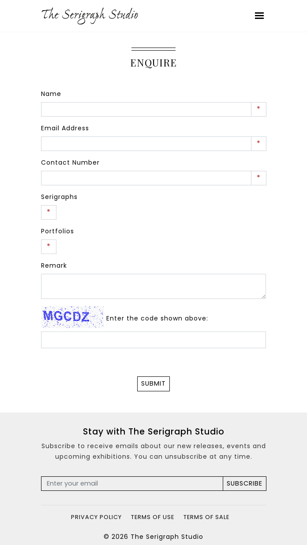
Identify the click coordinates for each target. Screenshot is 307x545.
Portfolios (57, 231)
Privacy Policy (96, 517)
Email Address (65, 128)
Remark (54, 265)
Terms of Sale (206, 517)
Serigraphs (59, 196)
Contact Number (70, 162)
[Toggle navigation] (260, 15)
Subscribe (244, 483)
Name (51, 93)
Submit (153, 383)
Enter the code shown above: (157, 318)
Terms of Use (152, 517)
